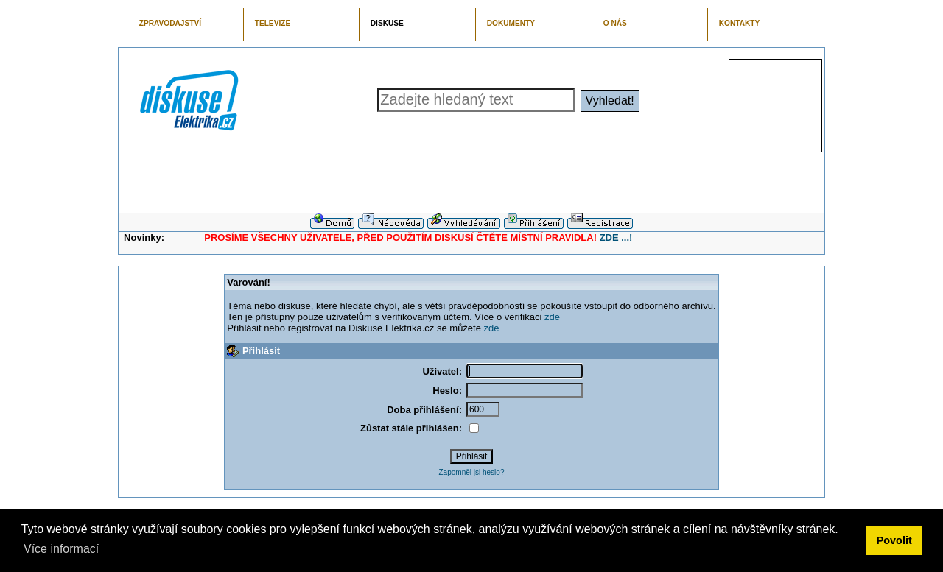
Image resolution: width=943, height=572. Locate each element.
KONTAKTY (739, 23)
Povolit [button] (894, 540)
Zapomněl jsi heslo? (472, 472)
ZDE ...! (616, 237)
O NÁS (615, 23)
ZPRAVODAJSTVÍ (170, 23)
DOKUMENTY (511, 23)
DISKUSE (387, 23)
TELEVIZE (272, 23)
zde (552, 316)
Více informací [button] (61, 549)
